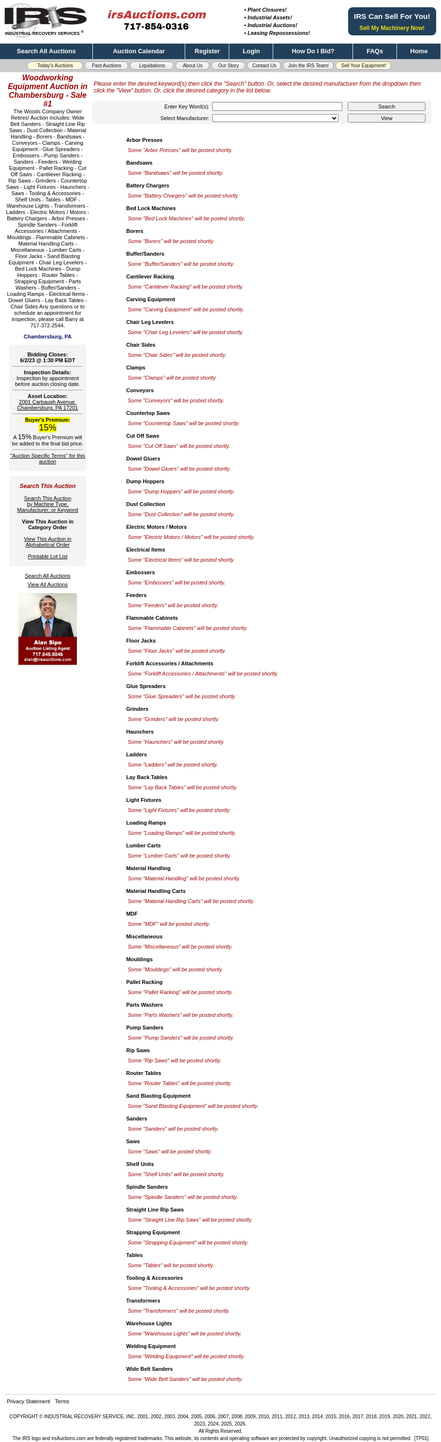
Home (418, 51)
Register (207, 51)
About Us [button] (193, 65)
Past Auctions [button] (106, 65)
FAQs (375, 51)
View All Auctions (48, 584)
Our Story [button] (228, 65)
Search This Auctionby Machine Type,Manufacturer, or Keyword (47, 504)
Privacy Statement (28, 1401)
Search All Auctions (46, 51)
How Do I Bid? (313, 51)
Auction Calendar (139, 51)
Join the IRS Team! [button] (308, 65)
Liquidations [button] (152, 65)
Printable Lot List (48, 556)
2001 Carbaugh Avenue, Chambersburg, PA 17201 (47, 405)
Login (251, 51)
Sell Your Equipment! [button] (363, 65)
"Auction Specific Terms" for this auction (47, 458)
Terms (62, 1401)
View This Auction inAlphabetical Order (47, 542)
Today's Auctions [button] (55, 65)
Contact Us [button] (264, 65)
